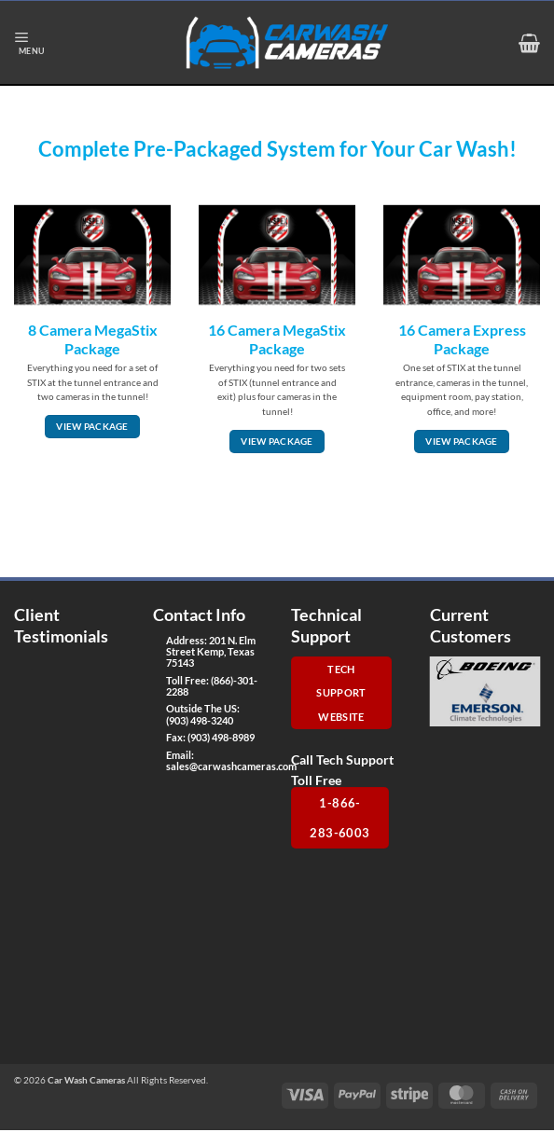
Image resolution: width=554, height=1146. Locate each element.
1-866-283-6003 (339, 817)
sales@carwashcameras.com (231, 766)
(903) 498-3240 (199, 720)
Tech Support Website (341, 693)
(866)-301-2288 (211, 685)
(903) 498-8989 (221, 737)
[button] (30, 42)
